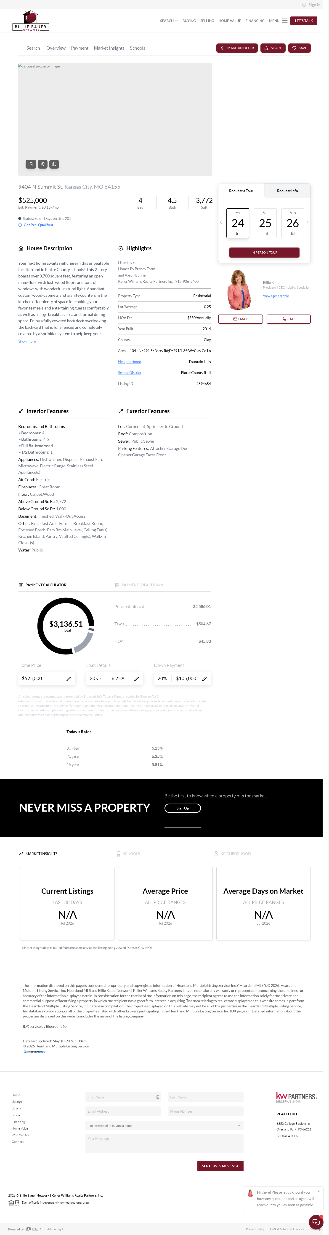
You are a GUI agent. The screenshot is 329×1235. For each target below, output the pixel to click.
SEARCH (169, 21)
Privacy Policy (255, 1229)
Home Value (20, 1128)
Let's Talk (304, 21)
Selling (16, 1115)
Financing (18, 1122)
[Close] (319, 1191)
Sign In (311, 5)
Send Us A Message (220, 1166)
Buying (16, 1108)
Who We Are (21, 1135)
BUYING (189, 21)
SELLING (207, 21)
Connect (18, 1142)
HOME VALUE (230, 21)
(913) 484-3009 (287, 1136)
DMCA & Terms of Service (287, 1229)
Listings (17, 1101)
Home (16, 1095)
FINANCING (255, 21)
